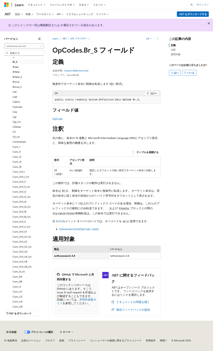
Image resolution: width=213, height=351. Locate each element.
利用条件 (151, 340)
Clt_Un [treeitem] (16, 136)
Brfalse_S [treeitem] (17, 77)
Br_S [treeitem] (15, 61)
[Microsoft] (6, 4)
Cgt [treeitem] (14, 116)
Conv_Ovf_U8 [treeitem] (20, 261)
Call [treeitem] (14, 91)
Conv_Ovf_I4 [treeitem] (19, 201)
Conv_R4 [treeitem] (17, 276)
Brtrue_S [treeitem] (17, 86)
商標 (162, 340)
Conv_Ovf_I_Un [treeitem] (21, 176)
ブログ (48, 340)
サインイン (203, 4)
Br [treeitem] (14, 57)
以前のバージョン (31, 340)
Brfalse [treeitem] (16, 71)
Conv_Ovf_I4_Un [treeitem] (22, 206)
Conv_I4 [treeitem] (17, 161)
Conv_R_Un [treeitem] (19, 271)
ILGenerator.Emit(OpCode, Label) (79, 229)
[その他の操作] (157, 39)
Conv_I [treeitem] (16, 146)
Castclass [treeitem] (17, 106)
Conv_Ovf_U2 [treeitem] (20, 241)
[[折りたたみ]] (39, 39)
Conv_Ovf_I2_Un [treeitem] (22, 196)
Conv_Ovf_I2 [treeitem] (19, 191)
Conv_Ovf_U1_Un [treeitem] (22, 236)
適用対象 (176, 54)
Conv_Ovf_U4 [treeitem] (20, 251)
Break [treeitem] (16, 67)
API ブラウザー (79, 38)
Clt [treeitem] (14, 131)
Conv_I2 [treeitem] (17, 156)
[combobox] (24, 46)
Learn (55, 38)
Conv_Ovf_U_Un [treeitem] (21, 226)
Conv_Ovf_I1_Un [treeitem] (21, 186)
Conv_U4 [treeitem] (17, 301)
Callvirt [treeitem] (16, 101)
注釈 (173, 49)
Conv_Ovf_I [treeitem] (19, 171)
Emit (58, 221)
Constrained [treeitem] (19, 141)
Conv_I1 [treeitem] (17, 151)
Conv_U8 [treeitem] (17, 306)
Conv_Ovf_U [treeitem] (19, 221)
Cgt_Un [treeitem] (17, 121)
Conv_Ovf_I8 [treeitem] (19, 211)
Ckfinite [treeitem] (17, 126)
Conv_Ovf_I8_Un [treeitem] (22, 216)
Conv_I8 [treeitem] (17, 166)
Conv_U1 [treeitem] (17, 291)
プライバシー (75, 340)
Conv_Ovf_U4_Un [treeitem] (22, 256)
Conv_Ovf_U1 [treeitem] (20, 231)
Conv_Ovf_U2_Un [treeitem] (22, 246)
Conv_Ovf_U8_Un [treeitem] (22, 266)
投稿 (61, 340)
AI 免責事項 (10, 340)
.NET (64, 38)
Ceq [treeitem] (15, 111)
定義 (173, 45)
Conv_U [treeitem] (17, 286)
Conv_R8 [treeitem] (17, 281)
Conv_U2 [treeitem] (17, 296)
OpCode (57, 119)
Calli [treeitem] (15, 96)
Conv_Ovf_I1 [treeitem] (19, 181)
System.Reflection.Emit (76, 70)
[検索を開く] (191, 5)
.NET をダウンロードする (193, 14)
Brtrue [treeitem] (16, 81)
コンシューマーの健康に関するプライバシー (114, 340)
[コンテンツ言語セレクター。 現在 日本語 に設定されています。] (11, 332)
